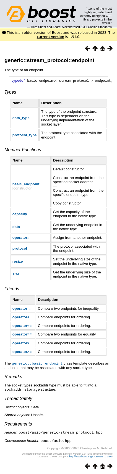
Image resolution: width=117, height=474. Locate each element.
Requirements (18, 424)
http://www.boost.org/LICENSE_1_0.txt (90, 456)
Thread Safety (18, 398)
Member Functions (22, 150)
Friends (11, 289)
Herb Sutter (38, 27)
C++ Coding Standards (97, 27)
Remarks (13, 377)
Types (10, 93)
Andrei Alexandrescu (66, 27)
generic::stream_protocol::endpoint (49, 60)
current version (50, 36)
